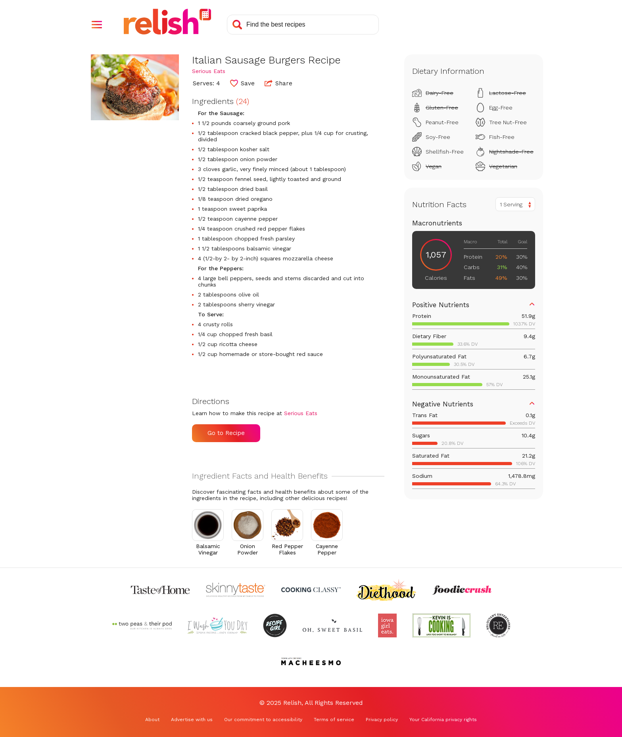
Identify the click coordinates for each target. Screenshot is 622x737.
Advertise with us (192, 719)
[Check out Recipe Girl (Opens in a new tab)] (275, 625)
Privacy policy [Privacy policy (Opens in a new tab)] (382, 719)
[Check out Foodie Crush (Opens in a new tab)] (461, 590)
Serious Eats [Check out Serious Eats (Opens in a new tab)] (208, 71)
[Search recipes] (303, 25)
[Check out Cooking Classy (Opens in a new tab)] (311, 590)
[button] (97, 25)
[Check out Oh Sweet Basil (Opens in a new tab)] (332, 625)
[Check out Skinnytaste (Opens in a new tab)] (235, 590)
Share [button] (278, 83)
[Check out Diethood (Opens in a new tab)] (386, 590)
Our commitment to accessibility (263, 719)
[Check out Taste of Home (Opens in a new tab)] (160, 590)
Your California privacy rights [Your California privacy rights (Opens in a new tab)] (443, 719)
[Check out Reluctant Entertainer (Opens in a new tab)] (498, 625)
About (152, 719)
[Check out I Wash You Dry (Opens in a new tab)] (217, 625)
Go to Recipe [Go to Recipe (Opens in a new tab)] (226, 433)
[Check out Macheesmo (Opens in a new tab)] (311, 661)
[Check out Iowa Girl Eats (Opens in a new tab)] (387, 625)
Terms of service (334, 719)
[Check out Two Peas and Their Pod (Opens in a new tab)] (142, 625)
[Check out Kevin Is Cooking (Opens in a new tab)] (441, 625)
